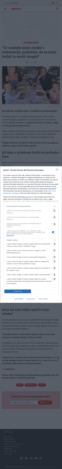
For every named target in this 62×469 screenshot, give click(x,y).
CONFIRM (18, 291)
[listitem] (31, 206)
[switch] (53, 211)
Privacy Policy (43, 299)
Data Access (31, 299)
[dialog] (31, 234)
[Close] (58, 170)
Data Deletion (18, 299)
